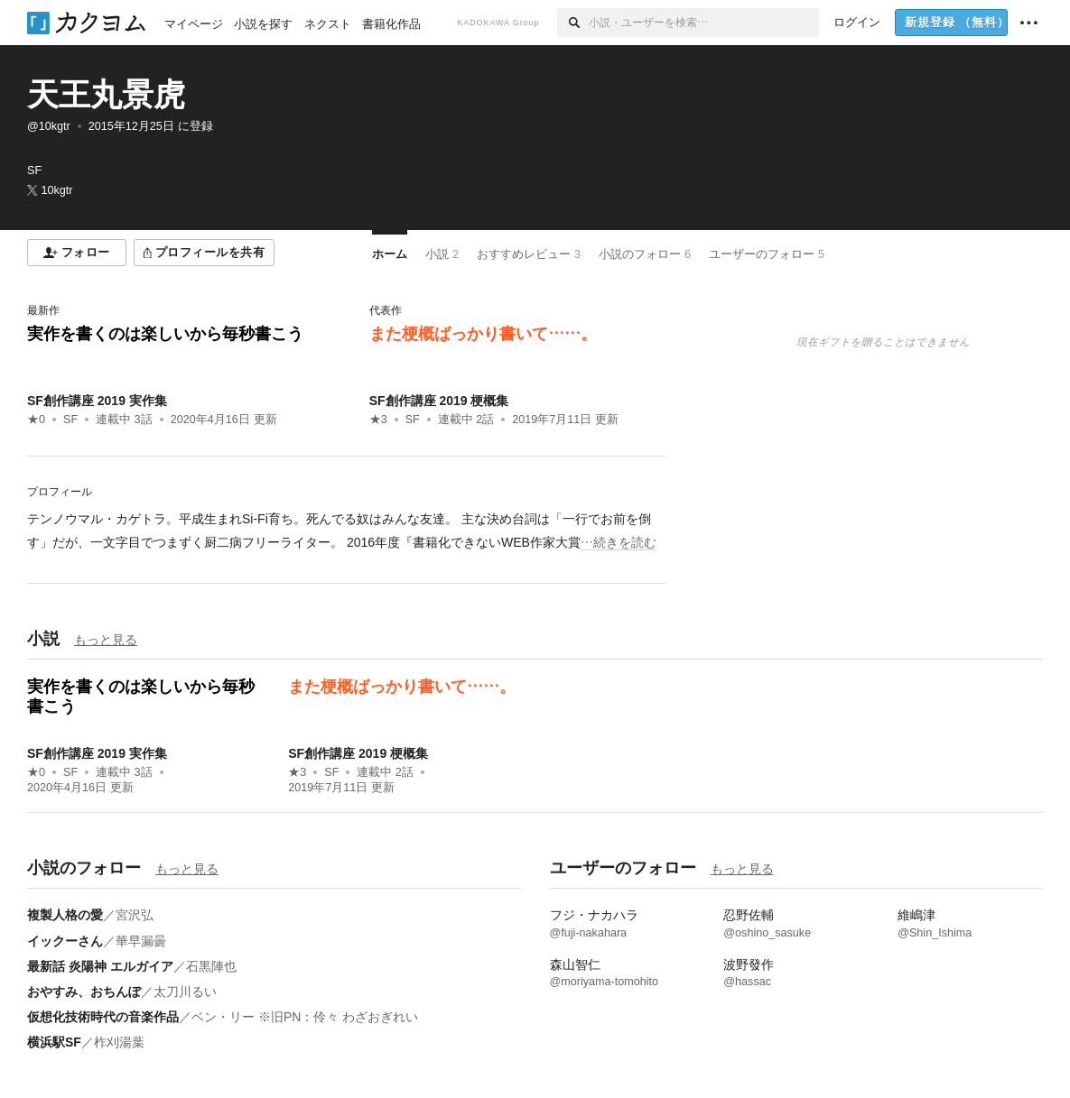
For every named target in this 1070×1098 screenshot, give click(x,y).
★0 (36, 419)
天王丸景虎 (106, 94)
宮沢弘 (135, 915)
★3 (378, 419)
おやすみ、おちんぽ (84, 991)
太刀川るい (185, 991)
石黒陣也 (211, 966)
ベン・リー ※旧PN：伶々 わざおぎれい (304, 1017)
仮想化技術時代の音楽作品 (103, 1017)
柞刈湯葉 (119, 1042)
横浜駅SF (54, 1042)
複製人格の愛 (65, 915)
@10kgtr (48, 126)
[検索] (573, 22)
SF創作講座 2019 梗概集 (439, 400)
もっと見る (105, 639)
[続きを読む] (346, 530)
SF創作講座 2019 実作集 (97, 400)
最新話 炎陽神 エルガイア (100, 966)
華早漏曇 (141, 941)
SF (70, 419)
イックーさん (65, 941)
